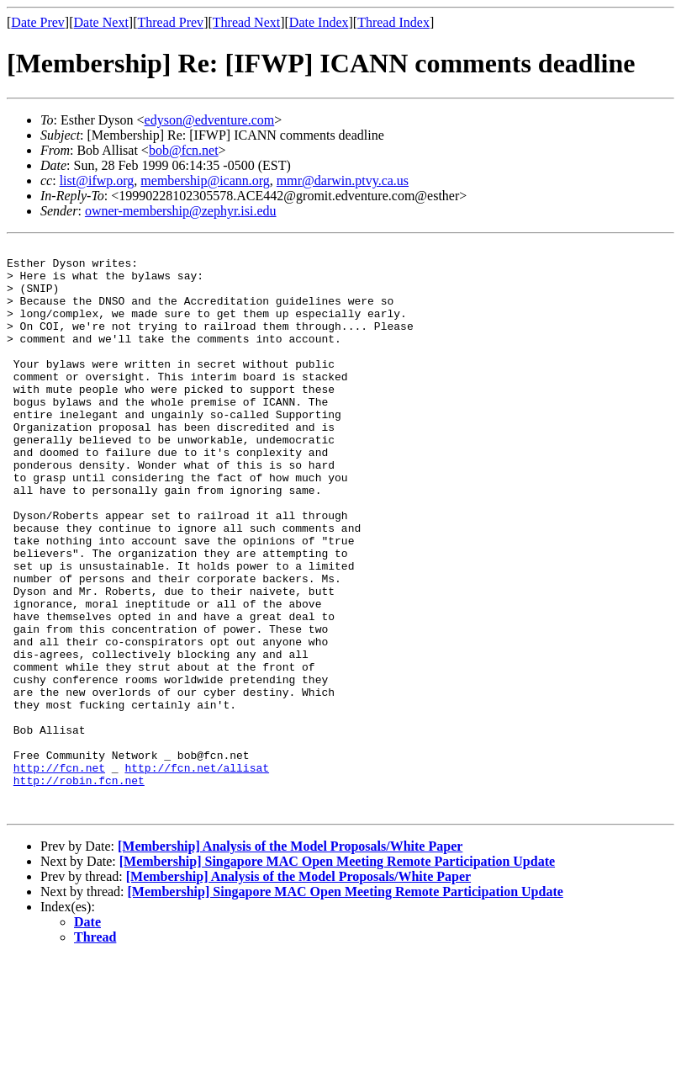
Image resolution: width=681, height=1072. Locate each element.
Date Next (101, 22)
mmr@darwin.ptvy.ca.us (343, 180)
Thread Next (246, 22)
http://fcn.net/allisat (196, 873)
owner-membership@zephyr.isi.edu (181, 211)
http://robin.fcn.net (79, 888)
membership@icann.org (205, 180)
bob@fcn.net (184, 150)
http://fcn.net (59, 873)
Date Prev (38, 22)
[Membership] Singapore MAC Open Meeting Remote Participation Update (337, 975)
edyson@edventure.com (210, 120)
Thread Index (393, 22)
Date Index (319, 22)
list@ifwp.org (97, 180)
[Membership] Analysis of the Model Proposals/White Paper (290, 960)
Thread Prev (170, 22)
